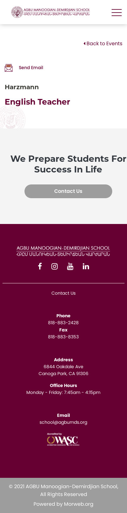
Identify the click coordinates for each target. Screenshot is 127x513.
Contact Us (68, 191)
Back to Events (102, 43)
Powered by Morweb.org (63, 504)
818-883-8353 (63, 337)
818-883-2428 (63, 322)
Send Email (24, 67)
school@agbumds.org (63, 422)
